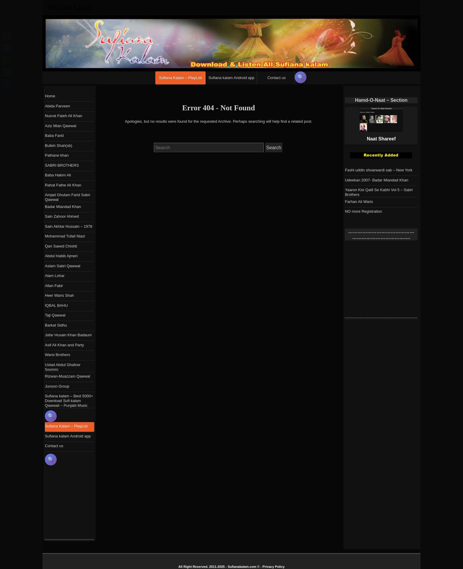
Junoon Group (57, 386)
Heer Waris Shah (59, 295)
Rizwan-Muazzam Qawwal (67, 376)
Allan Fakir (54, 285)
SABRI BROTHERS (62, 165)
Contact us (276, 78)
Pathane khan (57, 155)
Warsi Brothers (57, 354)
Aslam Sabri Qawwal (62, 266)
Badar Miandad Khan (63, 206)
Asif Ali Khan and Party (64, 345)
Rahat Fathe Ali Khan (63, 185)
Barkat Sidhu (56, 325)
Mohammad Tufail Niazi (65, 236)
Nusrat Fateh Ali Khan (63, 116)
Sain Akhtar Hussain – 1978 (68, 226)
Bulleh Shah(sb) (58, 145)
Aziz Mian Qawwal (60, 126)
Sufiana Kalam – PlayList (180, 78)
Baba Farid (54, 135)
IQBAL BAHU (56, 305)
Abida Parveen (57, 106)
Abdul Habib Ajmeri (61, 256)
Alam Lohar (54, 275)
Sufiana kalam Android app (231, 78)
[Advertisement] (389, 281)
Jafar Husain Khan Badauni (68, 335)
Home (50, 96)
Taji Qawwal (55, 315)
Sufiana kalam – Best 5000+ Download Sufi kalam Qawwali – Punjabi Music (69, 401)
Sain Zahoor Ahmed (62, 216)
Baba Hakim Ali (58, 175)
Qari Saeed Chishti (61, 246)
